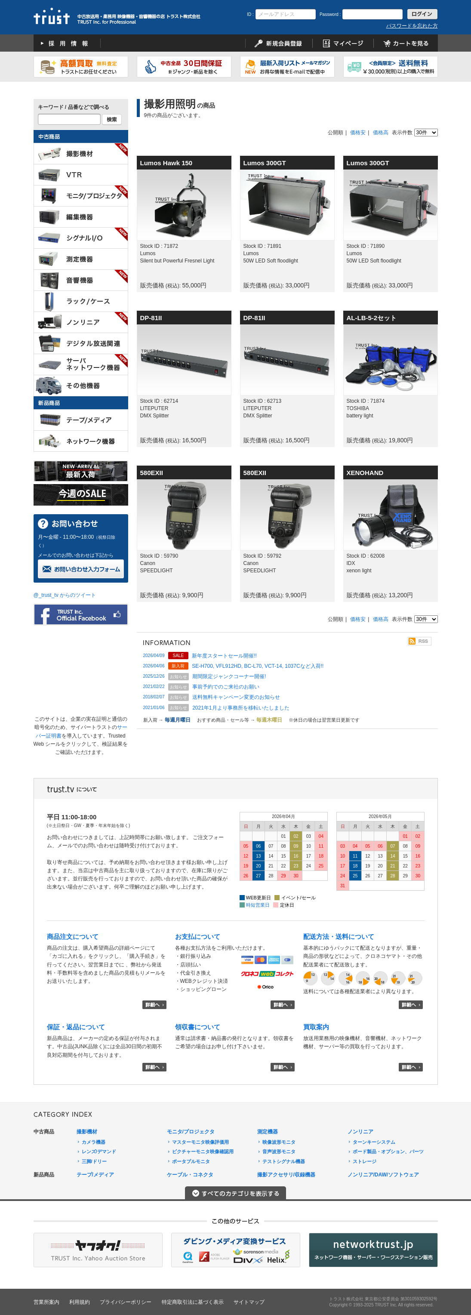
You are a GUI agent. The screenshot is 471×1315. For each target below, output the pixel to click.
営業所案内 (46, 1302)
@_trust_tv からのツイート (65, 595)
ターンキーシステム (374, 1142)
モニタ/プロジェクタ (191, 1132)
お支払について (197, 936)
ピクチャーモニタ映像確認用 (203, 1151)
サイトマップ (249, 1302)
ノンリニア (360, 1132)
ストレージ (364, 1161)
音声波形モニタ (279, 1151)
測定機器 (267, 1132)
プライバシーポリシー (125, 1302)
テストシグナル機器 (283, 1161)
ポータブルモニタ (191, 1161)
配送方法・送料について (338, 936)
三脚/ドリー (94, 1161)
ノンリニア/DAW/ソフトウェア (383, 1175)
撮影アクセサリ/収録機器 (286, 1175)
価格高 (380, 133)
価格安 (358, 133)
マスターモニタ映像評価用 (200, 1142)
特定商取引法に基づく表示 (193, 1302)
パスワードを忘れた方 (412, 26)
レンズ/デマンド (99, 1151)
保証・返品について (76, 1027)
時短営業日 (258, 905)
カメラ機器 (93, 1142)
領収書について (197, 1027)
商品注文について (73, 936)
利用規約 (79, 1302)
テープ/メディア (95, 1175)
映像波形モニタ (279, 1142)
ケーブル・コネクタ (190, 1175)
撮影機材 (87, 1132)
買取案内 (316, 1027)
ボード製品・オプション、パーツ (388, 1151)
